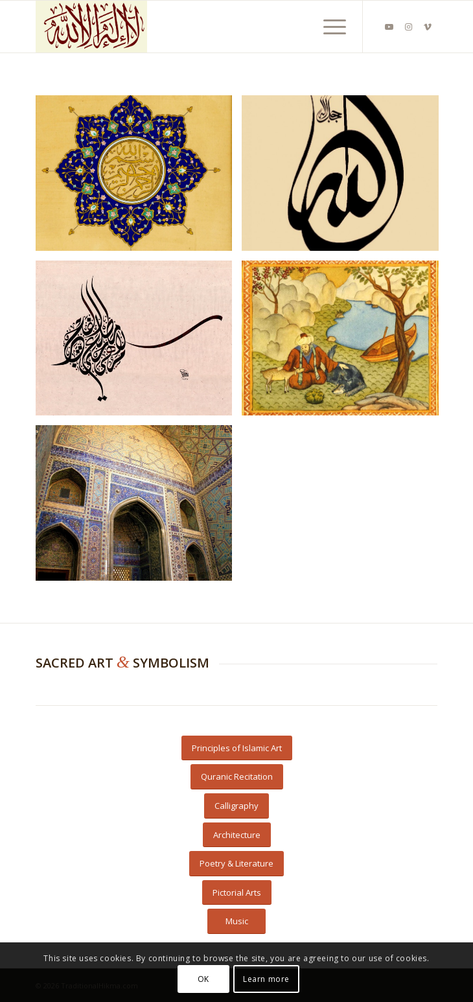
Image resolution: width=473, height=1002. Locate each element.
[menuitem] (328, 26)
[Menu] (328, 26)
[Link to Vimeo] (427, 27)
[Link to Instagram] (408, 27)
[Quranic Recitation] (236, 776)
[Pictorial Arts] (236, 892)
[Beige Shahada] (196, 26)
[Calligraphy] (236, 806)
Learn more (266, 979)
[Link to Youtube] (388, 27)
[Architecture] (237, 835)
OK (203, 979)
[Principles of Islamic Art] (236, 748)
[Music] (236, 921)
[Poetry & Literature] (236, 863)
